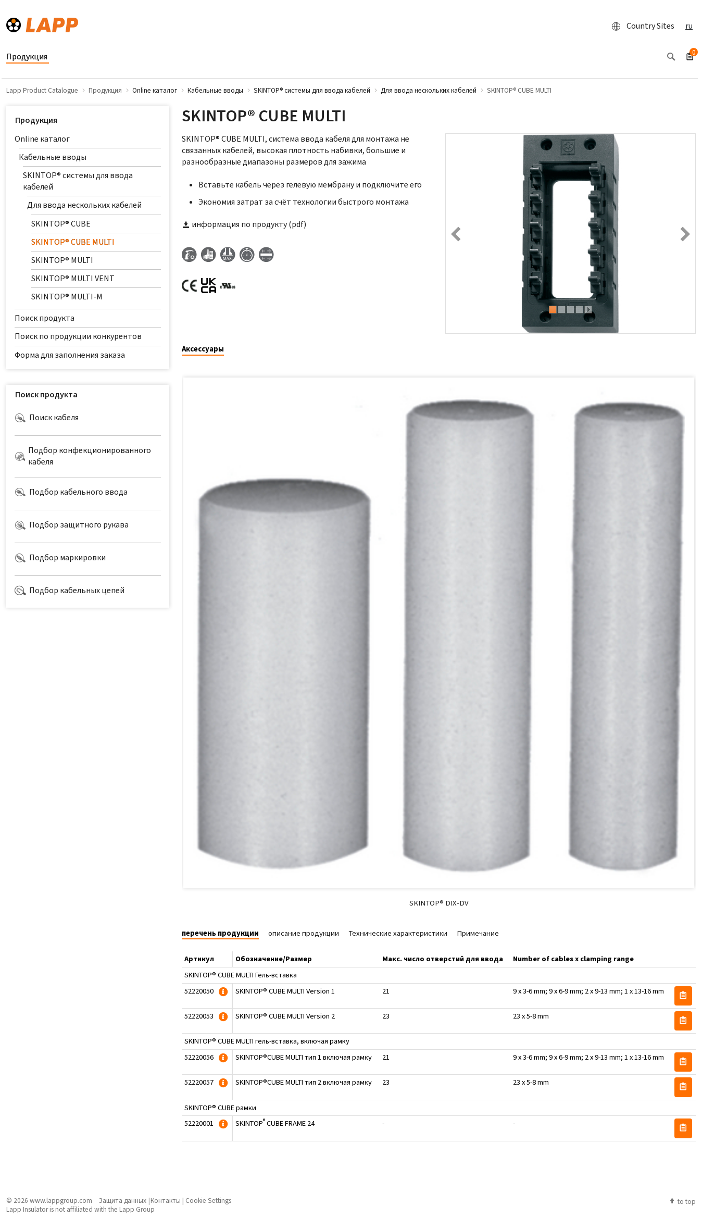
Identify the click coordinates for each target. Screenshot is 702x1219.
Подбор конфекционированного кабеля (83, 456)
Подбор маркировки (60, 557)
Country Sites (640, 26)
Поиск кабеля (47, 417)
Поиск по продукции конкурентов (78, 336)
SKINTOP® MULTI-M (67, 296)
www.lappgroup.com (61, 1200)
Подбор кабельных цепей (69, 590)
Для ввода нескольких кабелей (84, 204)
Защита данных (122, 1200)
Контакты (166, 1200)
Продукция (36, 120)
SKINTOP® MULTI (62, 260)
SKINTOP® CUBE (61, 223)
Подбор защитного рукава (72, 525)
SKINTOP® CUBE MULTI (73, 241)
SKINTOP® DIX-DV (439, 903)
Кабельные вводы (52, 157)
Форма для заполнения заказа (70, 354)
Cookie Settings (208, 1200)
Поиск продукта (44, 317)
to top (682, 1201)
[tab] (207, 350)
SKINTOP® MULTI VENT (73, 278)
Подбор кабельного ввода (71, 492)
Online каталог (42, 138)
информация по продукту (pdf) (244, 224)
